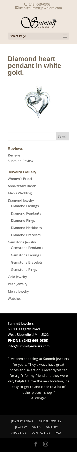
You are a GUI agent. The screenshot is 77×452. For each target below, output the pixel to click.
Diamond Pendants (26, 213)
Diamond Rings (23, 220)
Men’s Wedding (20, 193)
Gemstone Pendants (27, 247)
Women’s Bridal (20, 178)
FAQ (58, 432)
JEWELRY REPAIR (22, 421)
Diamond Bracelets (26, 235)
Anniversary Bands (22, 186)
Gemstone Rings (24, 269)
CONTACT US (40, 432)
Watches (14, 298)
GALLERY (52, 427)
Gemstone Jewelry (22, 242)
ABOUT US (18, 432)
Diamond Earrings (25, 206)
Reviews (14, 155)
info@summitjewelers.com (29, 346)
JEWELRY (21, 427)
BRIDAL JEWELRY (50, 421)
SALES (36, 427)
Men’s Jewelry (18, 291)
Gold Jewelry (17, 276)
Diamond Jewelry (21, 200)
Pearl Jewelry (17, 284)
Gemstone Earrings (26, 255)
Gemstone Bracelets (27, 262)
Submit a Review (20, 161)
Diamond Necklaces (26, 227)
